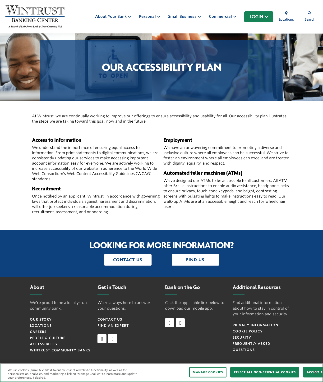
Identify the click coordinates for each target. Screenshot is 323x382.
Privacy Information (255, 325)
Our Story (41, 319)
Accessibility (44, 344)
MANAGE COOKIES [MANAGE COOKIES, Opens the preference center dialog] (208, 372)
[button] (128, 260)
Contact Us (109, 319)
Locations (41, 325)
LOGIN (259, 16)
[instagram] (112, 338)
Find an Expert (113, 325)
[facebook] (101, 338)
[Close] (315, 372)
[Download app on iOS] (169, 322)
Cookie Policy (248, 331)
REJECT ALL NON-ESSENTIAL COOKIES (265, 372)
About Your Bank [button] (111, 16)
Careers (38, 332)
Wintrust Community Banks (60, 350)
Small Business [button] (183, 16)
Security (242, 337)
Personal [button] (148, 16)
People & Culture (47, 338)
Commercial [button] (221, 16)
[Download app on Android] (180, 322)
